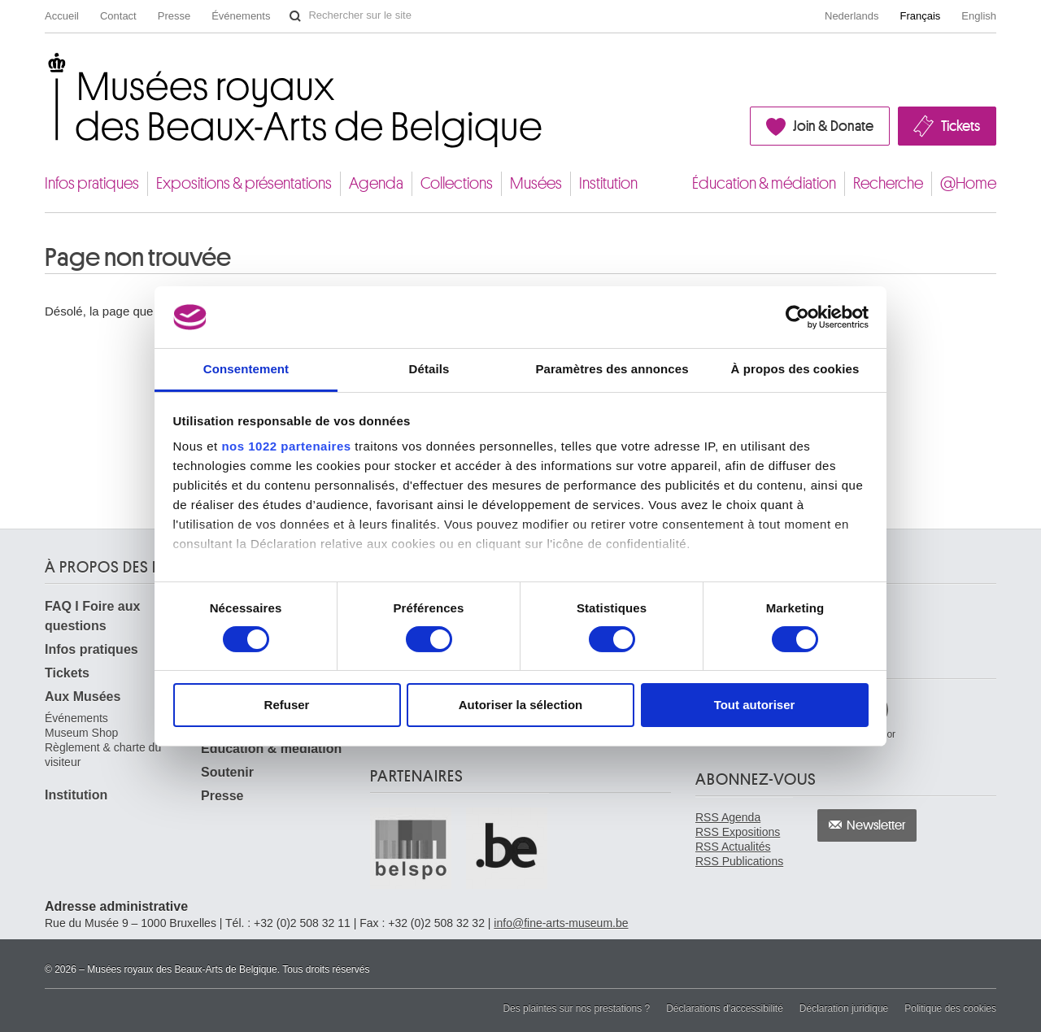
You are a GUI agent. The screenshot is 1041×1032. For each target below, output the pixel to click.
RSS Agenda (727, 817)
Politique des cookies (950, 1008)
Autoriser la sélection (521, 705)
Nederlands (852, 16)
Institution (608, 183)
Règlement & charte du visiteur (103, 755)
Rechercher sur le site (295, 16)
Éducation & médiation (764, 183)
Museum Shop (81, 732)
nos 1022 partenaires (286, 446)
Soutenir (227, 772)
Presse (174, 16)
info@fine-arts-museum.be (561, 923)
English (978, 16)
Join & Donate (833, 126)
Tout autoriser (754, 705)
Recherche (888, 183)
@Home (968, 183)
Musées (536, 183)
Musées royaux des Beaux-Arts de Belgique (46, 67)
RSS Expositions (737, 831)
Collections (456, 183)
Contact (118, 16)
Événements (240, 16)
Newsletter (876, 825)
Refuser (287, 705)
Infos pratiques (92, 183)
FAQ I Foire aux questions (92, 616)
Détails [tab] (429, 369)
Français (920, 16)
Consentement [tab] (246, 369)
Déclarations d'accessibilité (724, 1008)
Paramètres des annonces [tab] (611, 369)
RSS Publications (739, 861)
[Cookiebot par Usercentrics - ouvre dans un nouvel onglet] (797, 317)
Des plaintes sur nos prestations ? (576, 1008)
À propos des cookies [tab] (795, 369)
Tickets (960, 126)
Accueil (62, 16)
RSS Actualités (733, 846)
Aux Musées (82, 696)
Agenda (376, 183)
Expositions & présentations (244, 183)
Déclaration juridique (843, 1008)
